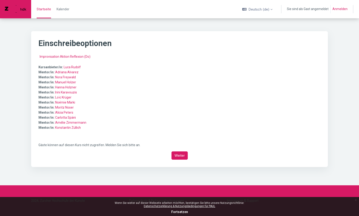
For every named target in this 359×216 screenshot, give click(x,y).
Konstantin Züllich (68, 127)
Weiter (179, 155)
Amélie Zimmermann (70, 122)
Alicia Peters (64, 112)
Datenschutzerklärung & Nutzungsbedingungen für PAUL (179, 206)
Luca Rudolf (72, 67)
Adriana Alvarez (67, 72)
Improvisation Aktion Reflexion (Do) (65, 56)
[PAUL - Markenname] (15, 9)
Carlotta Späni (65, 117)
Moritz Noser (64, 107)
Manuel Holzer (65, 82)
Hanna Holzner (65, 87)
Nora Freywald (65, 77)
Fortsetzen (179, 212)
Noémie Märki (65, 102)
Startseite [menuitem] (44, 9)
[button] (257, 9)
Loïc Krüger (63, 97)
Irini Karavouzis (66, 92)
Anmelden (340, 9)
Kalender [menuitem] (63, 9)
